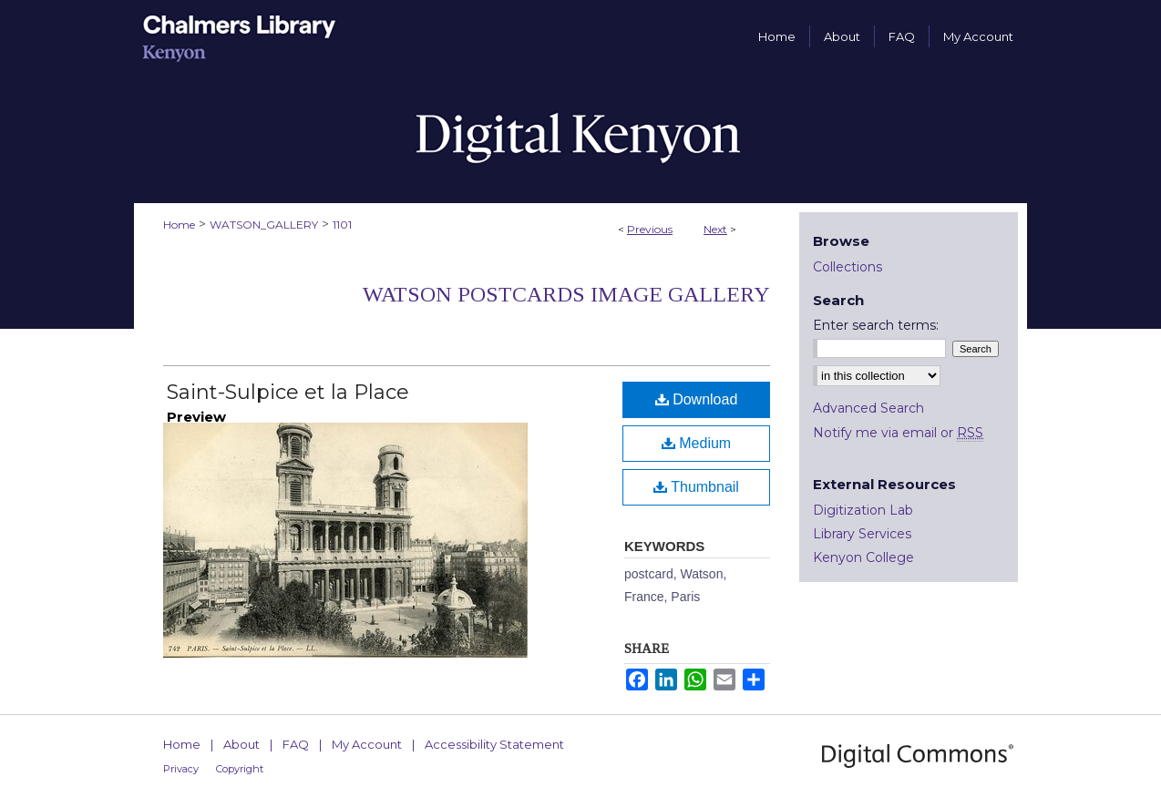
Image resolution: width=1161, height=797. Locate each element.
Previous (650, 229)
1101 (342, 224)
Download (696, 399)
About (241, 744)
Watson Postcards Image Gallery (566, 294)
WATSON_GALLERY (264, 224)
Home (179, 224)
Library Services (862, 534)
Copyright (239, 768)
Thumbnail (696, 487)
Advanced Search (868, 408)
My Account (367, 744)
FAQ (296, 744)
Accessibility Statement (494, 744)
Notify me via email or (898, 432)
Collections (847, 267)
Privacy (181, 768)
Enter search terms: (876, 325)
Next (715, 229)
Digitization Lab (863, 510)
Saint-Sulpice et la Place (288, 392)
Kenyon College (863, 557)
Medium (696, 443)
